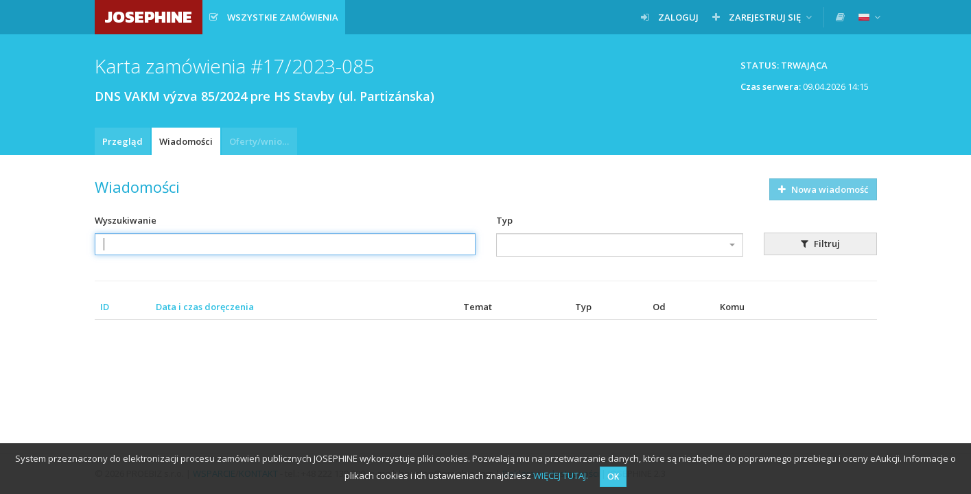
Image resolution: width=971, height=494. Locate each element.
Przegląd (122, 141)
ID (104, 307)
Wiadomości (186, 141)
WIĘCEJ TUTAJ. (560, 475)
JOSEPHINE (148, 17)
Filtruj (820, 243)
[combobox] (619, 245)
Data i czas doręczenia (205, 307)
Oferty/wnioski (261, 141)
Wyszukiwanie (125, 220)
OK (613, 476)
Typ (504, 220)
